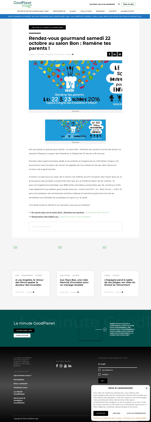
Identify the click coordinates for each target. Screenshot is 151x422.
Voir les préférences (136, 413)
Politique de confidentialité (135, 418)
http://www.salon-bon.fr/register (75, 217)
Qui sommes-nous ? (23, 373)
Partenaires (19, 378)
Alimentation (127, 11)
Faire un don (128, 4)
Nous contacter (21, 382)
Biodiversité (59, 11)
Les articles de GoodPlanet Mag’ (33, 11)
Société (112, 11)
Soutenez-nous (20, 386)
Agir (17, 275)
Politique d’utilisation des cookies (107, 418)
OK (103, 379)
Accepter (101, 413)
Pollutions (86, 11)
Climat (73, 11)
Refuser (116, 413)
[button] (146, 388)
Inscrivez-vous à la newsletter (102, 4)
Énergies (100, 11)
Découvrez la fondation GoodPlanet (19, 398)
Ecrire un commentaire (41, 227)
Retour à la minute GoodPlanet (47, 27)
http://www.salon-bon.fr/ (97, 212)
